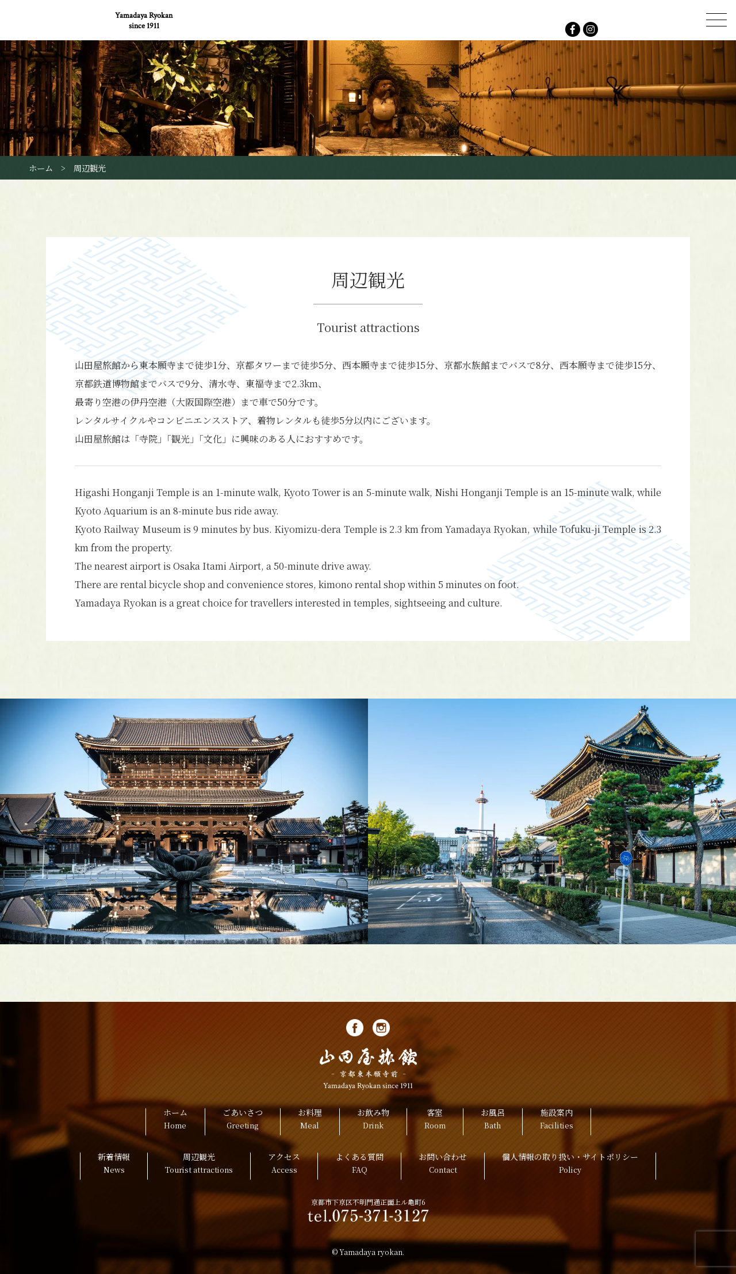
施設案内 (556, 1121)
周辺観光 (199, 1166)
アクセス (284, 1166)
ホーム (175, 1121)
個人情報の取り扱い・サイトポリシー (570, 1166)
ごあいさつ (243, 1121)
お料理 (310, 1121)
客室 (435, 1121)
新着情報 (114, 1166)
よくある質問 (359, 1166)
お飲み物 (373, 1121)
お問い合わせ (443, 1166)
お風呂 (493, 1121)
